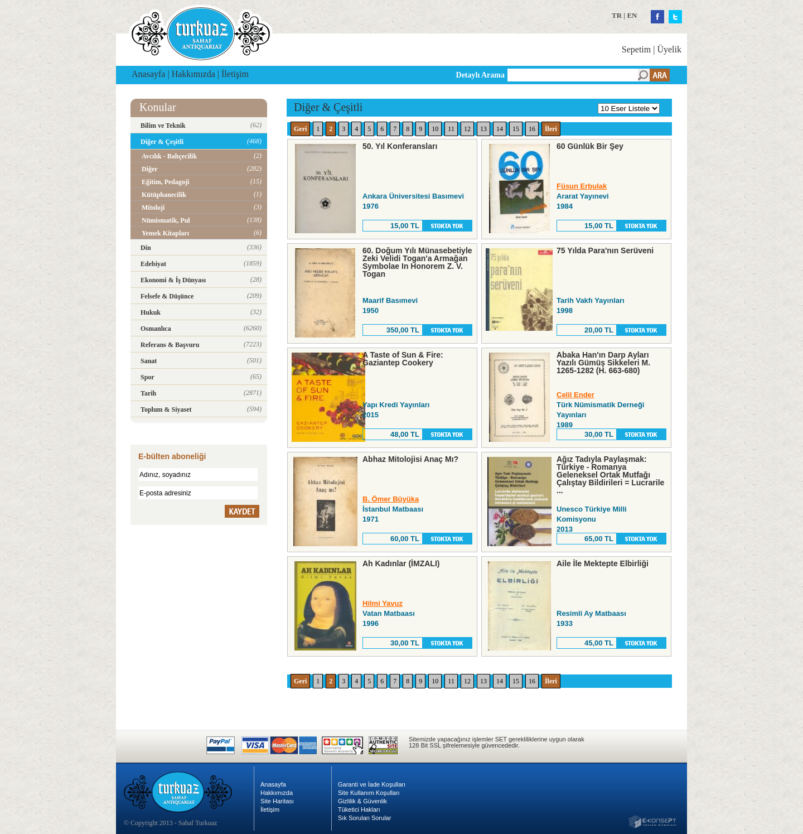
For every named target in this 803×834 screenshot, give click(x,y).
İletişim (235, 74)
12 (467, 129)
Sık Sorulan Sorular (364, 817)
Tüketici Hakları (359, 809)
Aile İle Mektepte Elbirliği (603, 563)
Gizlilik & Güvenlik (362, 801)
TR (617, 15)
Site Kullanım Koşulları (369, 792)
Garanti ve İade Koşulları (371, 784)
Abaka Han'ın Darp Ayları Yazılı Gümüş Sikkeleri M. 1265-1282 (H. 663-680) (603, 362)
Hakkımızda (193, 74)
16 (532, 129)
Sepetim (636, 49)
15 (515, 129)
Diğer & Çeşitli (328, 107)
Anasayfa (148, 74)
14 (499, 129)
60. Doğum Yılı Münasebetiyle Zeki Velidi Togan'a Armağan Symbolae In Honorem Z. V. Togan (417, 262)
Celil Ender (575, 395)
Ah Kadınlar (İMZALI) (400, 563)
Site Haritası (277, 801)
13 (483, 129)
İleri (551, 129)
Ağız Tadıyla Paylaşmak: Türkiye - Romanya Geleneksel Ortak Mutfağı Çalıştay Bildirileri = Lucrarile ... (610, 475)
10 (435, 129)
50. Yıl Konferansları (399, 146)
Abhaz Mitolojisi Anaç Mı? (410, 459)
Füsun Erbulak (582, 186)
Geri (300, 129)
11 (451, 129)
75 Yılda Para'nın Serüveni (605, 250)
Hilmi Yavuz (382, 603)
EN (632, 15)
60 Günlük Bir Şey (590, 146)
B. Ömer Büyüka (390, 499)
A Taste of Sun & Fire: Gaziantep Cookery (402, 358)
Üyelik (669, 49)
